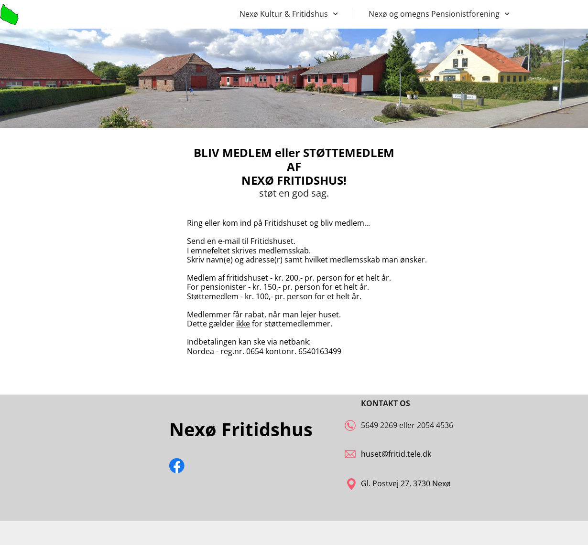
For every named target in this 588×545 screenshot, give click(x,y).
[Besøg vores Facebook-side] (177, 465)
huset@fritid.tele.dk (396, 454)
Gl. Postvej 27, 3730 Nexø (406, 483)
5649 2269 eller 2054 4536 (407, 425)
